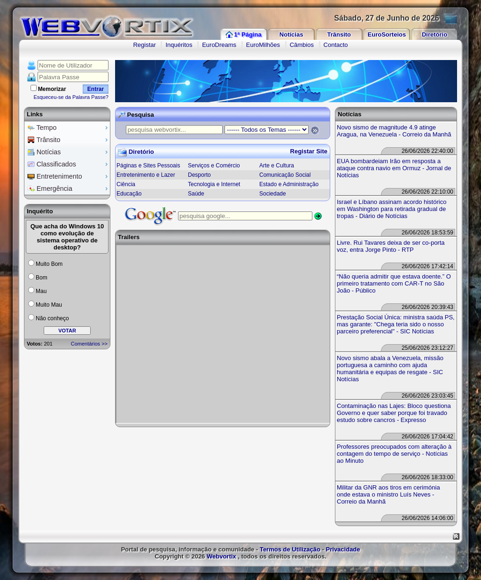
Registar (144, 44)
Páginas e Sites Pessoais (148, 165)
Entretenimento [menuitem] (68, 176)
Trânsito (339, 34)
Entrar (95, 89)
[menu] (67, 158)
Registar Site (308, 151)
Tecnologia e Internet (214, 184)
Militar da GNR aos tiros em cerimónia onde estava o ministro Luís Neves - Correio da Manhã (388, 494)
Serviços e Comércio (214, 165)
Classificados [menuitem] (68, 164)
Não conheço (52, 318)
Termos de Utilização (290, 549)
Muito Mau (49, 304)
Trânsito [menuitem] (68, 139)
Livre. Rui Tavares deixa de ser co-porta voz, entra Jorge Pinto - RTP (391, 246)
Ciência (125, 184)
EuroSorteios (387, 34)
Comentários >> (89, 343)
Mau (41, 291)
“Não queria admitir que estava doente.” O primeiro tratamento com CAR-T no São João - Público (394, 283)
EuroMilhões (263, 44)
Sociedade (272, 193)
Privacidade (343, 549)
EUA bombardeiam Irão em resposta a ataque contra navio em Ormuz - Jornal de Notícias (394, 168)
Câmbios (302, 44)
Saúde (196, 193)
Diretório (434, 34)
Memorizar (52, 89)
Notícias (291, 34)
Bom (41, 277)
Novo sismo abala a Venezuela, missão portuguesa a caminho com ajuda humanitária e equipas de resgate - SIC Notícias (390, 368)
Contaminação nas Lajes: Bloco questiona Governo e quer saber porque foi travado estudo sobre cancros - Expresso (394, 412)
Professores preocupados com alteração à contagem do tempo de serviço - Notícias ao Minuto (394, 453)
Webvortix (221, 556)
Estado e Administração (288, 184)
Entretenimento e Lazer (145, 175)
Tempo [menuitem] (68, 127)
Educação (128, 193)
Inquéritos (178, 44)
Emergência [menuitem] (68, 188)
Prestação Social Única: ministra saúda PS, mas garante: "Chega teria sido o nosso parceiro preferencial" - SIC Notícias (396, 324)
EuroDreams (219, 44)
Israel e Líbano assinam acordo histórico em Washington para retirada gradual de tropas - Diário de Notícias (391, 208)
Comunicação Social (284, 175)
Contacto (336, 44)
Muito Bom (49, 264)
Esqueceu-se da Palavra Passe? (71, 97)
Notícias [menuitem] (68, 152)
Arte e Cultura (276, 165)
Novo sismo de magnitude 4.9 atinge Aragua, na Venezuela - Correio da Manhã (394, 131)
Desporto (199, 175)
